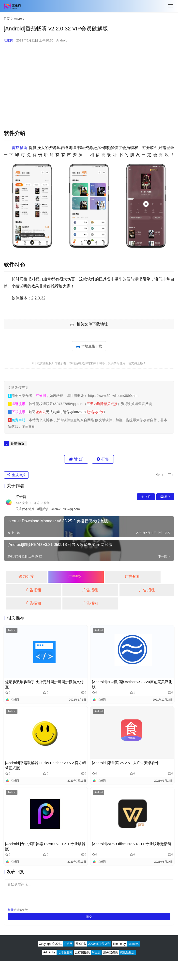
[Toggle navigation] (170, 6)
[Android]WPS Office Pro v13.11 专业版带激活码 (131, 844)
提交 (89, 917)
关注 (146, 497)
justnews (133, 944)
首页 (7, 18)
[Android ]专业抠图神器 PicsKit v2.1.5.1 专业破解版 (45, 846)
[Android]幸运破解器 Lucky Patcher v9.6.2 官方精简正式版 (45, 765)
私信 (165, 497)
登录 (11, 910)
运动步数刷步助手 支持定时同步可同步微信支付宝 (44, 684)
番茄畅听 (20, 148)
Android (61, 40)
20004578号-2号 (99, 944)
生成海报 (16, 475)
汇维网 (8, 40)
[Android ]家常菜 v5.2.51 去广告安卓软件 (125, 763)
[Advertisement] (89, 82)
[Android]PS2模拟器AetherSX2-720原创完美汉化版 (132, 684)
